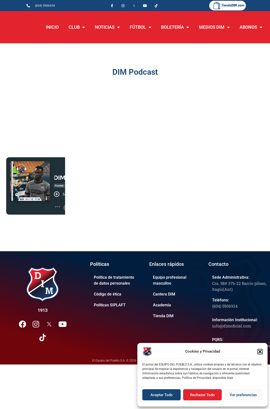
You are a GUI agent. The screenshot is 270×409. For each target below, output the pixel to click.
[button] (260, 351)
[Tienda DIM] (175, 316)
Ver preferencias (243, 395)
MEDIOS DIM (214, 27)
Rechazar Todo (202, 395)
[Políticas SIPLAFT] (116, 305)
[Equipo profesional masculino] (175, 280)
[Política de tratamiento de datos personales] (116, 280)
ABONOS (251, 27)
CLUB (77, 27)
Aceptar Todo (161, 395)
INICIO (52, 27)
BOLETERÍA (175, 27)
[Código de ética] (116, 294)
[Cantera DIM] (175, 294)
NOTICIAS (107, 27)
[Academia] (175, 305)
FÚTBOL (140, 27)
